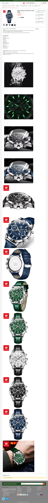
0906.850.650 (32, 2)
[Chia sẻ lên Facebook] (21, 17)
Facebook (4, 496)
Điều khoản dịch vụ (19, 491)
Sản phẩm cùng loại (6, 475)
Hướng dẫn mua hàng (19, 488)
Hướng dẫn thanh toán (19, 489)
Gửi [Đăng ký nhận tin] (43, 483)
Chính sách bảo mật (29, 488)
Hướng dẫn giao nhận (19, 490)
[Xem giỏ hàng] (45, 3)
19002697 (42, 489)
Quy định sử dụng (29, 491)
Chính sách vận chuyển (29, 489)
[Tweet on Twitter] (23, 17)
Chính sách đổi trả (29, 490)
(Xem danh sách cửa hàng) (40, 22)
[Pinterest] (22, 17)
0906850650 (42, 488)
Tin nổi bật (37, 28)
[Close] (44, 478)
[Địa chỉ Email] (33, 484)
